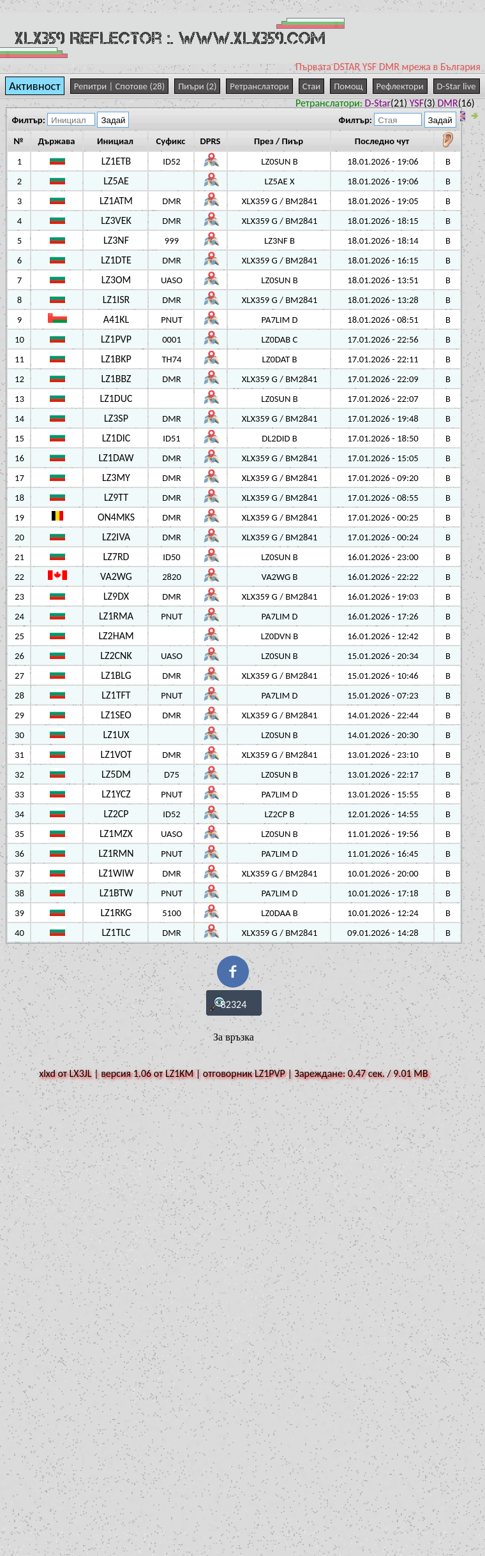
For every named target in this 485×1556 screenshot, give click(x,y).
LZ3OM (116, 280)
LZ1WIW (116, 873)
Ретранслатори (259, 86)
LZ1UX (116, 735)
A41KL (116, 319)
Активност (35, 85)
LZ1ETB (116, 161)
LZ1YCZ (116, 794)
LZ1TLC (115, 932)
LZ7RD (116, 557)
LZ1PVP (116, 339)
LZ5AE (115, 181)
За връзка (233, 1037)
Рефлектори (400, 86)
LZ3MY (116, 477)
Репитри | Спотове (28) (119, 86)
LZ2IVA (116, 537)
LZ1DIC (116, 438)
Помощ (348, 86)
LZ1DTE (116, 260)
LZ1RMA (116, 616)
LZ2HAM (115, 636)
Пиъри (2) (197, 86)
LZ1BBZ (116, 379)
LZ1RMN (115, 853)
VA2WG (116, 576)
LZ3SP (116, 418)
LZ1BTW (116, 893)
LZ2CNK (116, 655)
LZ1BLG (116, 675)
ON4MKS (116, 517)
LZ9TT (116, 497)
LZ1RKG (116, 913)
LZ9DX (116, 596)
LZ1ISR (116, 299)
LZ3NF (116, 240)
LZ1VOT (115, 754)
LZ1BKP (116, 359)
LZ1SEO (116, 715)
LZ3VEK (116, 220)
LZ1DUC (116, 398)
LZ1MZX (116, 833)
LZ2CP (115, 814)
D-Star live (456, 86)
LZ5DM (116, 774)
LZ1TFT (115, 695)
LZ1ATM (116, 201)
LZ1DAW (116, 458)
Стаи (311, 86)
